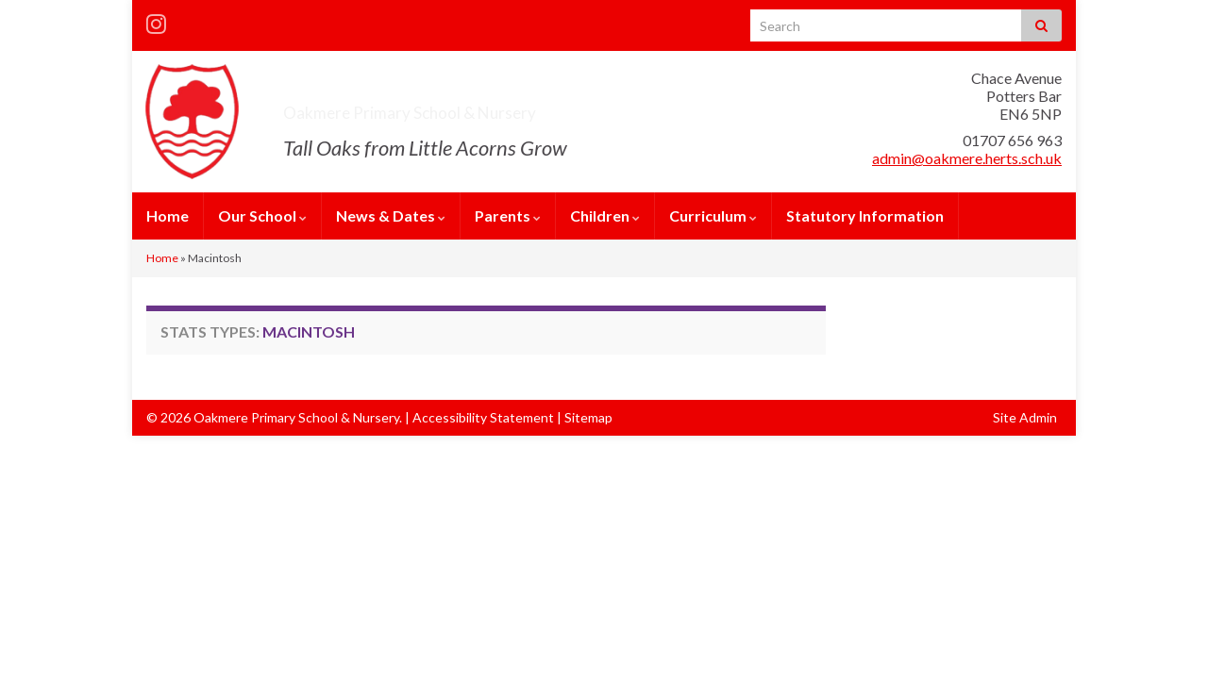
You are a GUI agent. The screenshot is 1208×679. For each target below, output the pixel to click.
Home (167, 215)
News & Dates (390, 215)
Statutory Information (865, 215)
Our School (262, 215)
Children (605, 215)
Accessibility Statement (483, 417)
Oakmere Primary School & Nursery (514, 107)
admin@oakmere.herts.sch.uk (967, 158)
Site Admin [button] (1025, 417)
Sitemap (588, 417)
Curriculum (713, 215)
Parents (508, 215)
